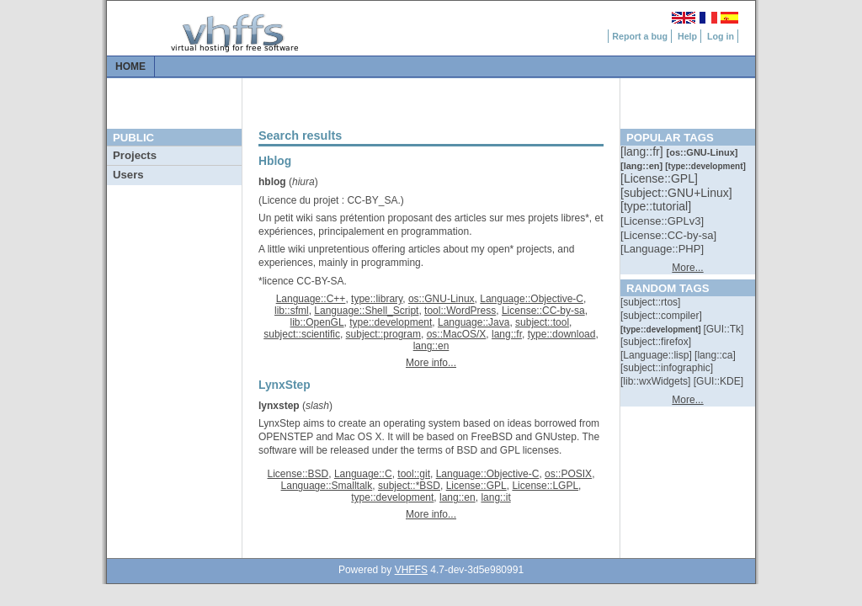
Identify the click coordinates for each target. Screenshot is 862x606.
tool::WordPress (460, 310)
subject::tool (542, 322)
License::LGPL (545, 486)
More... (687, 268)
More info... (431, 363)
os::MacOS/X (457, 334)
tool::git (413, 474)
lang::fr (507, 334)
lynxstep (279, 406)
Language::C (363, 474)
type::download (562, 334)
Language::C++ (311, 299)
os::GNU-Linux (441, 299)
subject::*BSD (409, 486)
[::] (643, 151)
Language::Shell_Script (366, 310)
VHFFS (411, 570)
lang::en (431, 346)
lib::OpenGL (317, 322)
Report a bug (640, 36)
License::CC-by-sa (543, 310)
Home (130, 66)
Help (687, 36)
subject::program (383, 334)
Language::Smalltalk (327, 486)
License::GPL (476, 486)
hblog (272, 182)
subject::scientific (301, 334)
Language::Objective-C (531, 299)
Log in (720, 36)
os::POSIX (568, 474)
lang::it (495, 497)
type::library (376, 299)
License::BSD (298, 474)
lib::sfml (291, 310)
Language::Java (473, 322)
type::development (390, 322)
